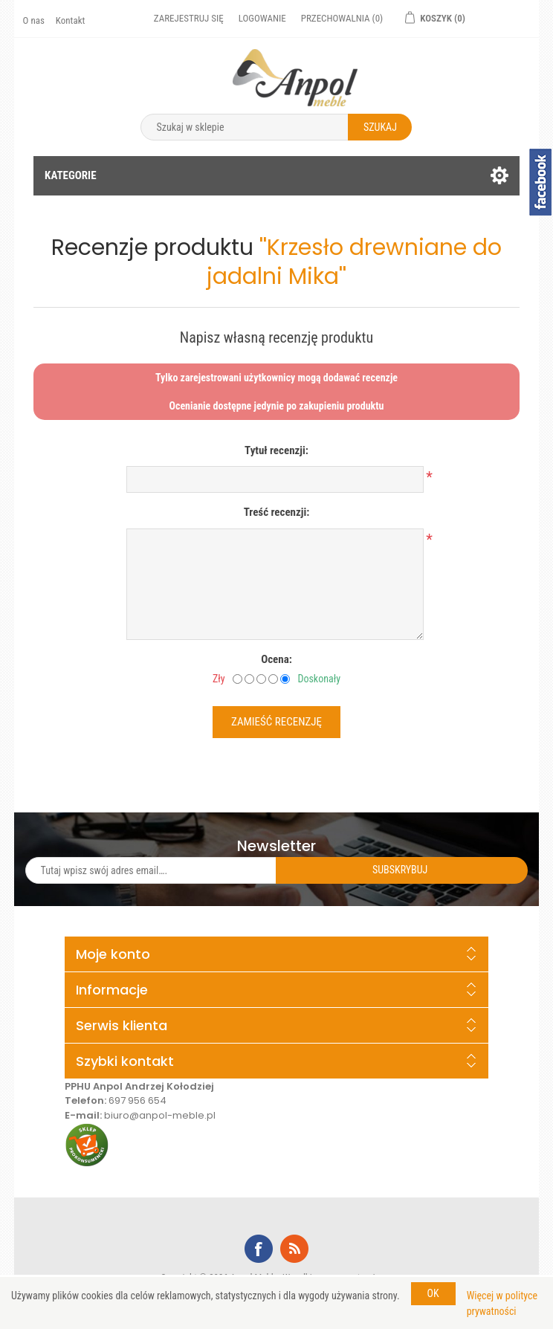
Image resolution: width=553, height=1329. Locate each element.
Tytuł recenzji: (276, 450)
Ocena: (276, 659)
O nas (34, 20)
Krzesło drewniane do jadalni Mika (354, 262)
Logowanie (262, 18)
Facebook (259, 1249)
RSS (294, 1249)
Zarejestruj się (189, 18)
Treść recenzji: (277, 512)
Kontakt (70, 20)
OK (433, 1293)
